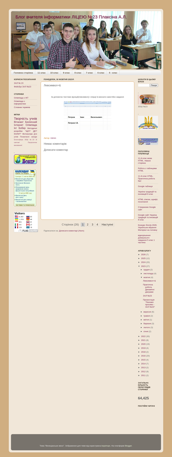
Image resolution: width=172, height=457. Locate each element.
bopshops (106, 446)
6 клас (100, 72)
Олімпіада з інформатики (20, 102)
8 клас (77, 72)
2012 (143, 371)
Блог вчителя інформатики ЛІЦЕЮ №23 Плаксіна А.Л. (71, 16)
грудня (146, 270)
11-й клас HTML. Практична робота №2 (146, 178)
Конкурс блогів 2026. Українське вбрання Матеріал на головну (147, 227)
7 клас (89, 72)
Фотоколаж (27, 134)
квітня (146, 320)
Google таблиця (145, 186)
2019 (143, 348)
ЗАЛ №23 (147, 296)
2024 (143, 262)
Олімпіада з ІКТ (21, 98)
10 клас (54, 72)
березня (147, 323)
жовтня (147, 277)
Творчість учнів (25, 118)
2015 (143, 360)
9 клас (66, 72)
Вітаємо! (18, 122)
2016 (143, 356)
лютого (146, 327)
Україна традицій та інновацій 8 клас (147, 193)
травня (146, 316)
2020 (143, 344)
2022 (143, 336)
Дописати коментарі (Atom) (71, 231)
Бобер (22, 128)
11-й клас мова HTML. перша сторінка (145, 160)
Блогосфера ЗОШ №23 (24, 140)
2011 (143, 375)
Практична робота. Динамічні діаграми (148, 288)
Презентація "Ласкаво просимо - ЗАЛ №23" (149, 303)
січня (146, 331)
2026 (143, 254)
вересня (147, 312)
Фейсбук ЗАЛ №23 (22, 87)
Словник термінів (22, 107)
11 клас (41, 72)
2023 (143, 266)
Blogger (128, 446)
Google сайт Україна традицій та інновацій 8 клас (148, 217)
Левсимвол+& (149, 281)
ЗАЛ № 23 (18, 83)
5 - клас (113, 72)
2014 (143, 364)
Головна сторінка (23, 72)
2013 (143, 367)
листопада (148, 273)
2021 (143, 340)
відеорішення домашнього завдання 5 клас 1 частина (146, 239)
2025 (143, 258)
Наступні (107, 224)
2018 (143, 352)
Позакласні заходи (28, 137)
